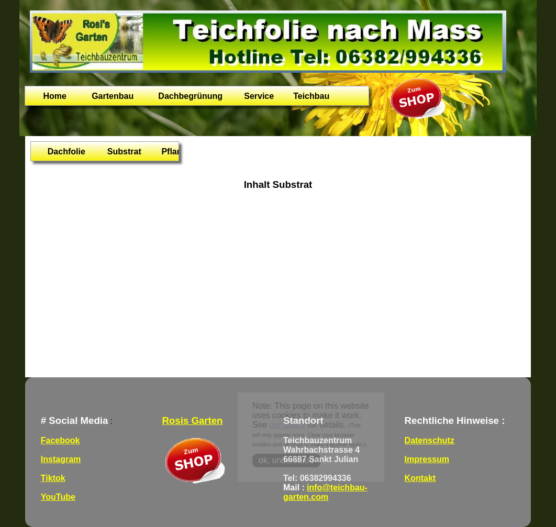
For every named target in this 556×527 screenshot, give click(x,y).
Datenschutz (429, 440)
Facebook (60, 440)
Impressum (427, 459)
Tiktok (53, 478)
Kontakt (420, 478)
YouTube (58, 496)
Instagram (61, 459)
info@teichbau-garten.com (325, 492)
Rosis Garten (192, 420)
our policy (287, 424)
